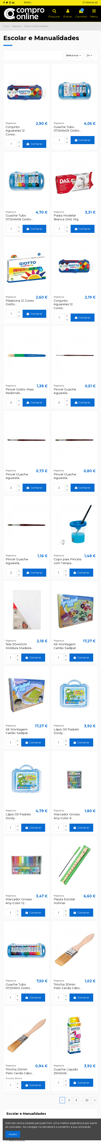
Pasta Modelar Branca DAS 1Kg (66, 217)
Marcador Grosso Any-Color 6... (67, 816)
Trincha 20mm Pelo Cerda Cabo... (20, 1071)
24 (89, 55)
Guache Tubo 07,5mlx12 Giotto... (19, 986)
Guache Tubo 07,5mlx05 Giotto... (67, 128)
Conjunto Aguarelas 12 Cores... (15, 130)
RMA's (27, 2)
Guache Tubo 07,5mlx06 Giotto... (19, 217)
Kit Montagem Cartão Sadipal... (66, 645)
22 (86, 1100)
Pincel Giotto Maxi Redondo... (20, 391)
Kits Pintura (17, 1140)
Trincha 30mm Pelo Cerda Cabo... (68, 986)
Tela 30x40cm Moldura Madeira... (19, 645)
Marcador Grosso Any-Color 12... (19, 901)
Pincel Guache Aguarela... (65, 391)
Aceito (13, 1134)
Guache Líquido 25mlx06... (66, 1071)
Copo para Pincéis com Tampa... (67, 561)
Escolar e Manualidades (26, 1113)
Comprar (34, 143)
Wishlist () (90, 2)
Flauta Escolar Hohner (64, 901)
